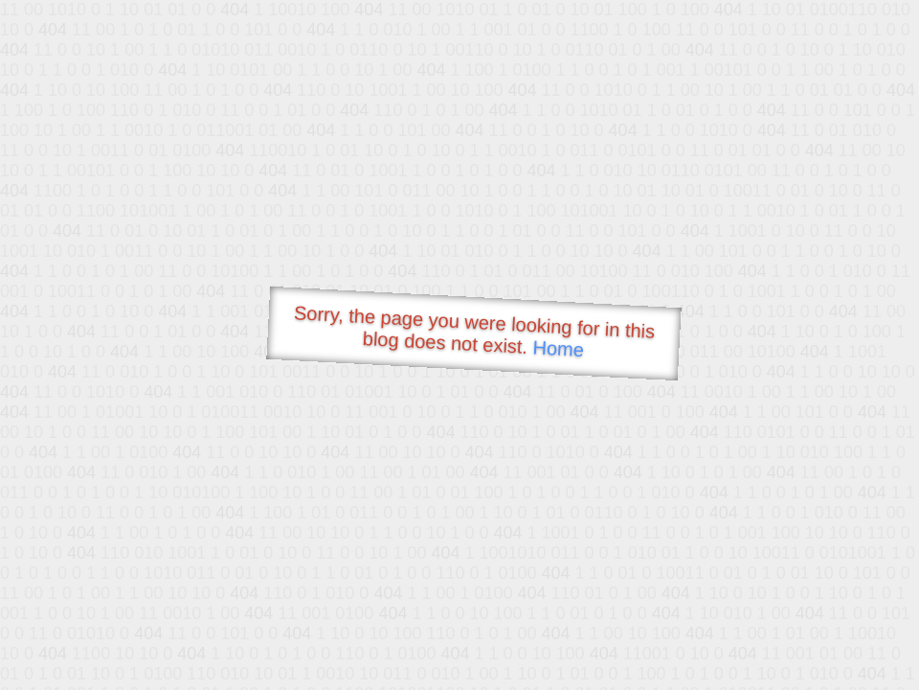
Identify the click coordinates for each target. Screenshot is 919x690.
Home (558, 348)
